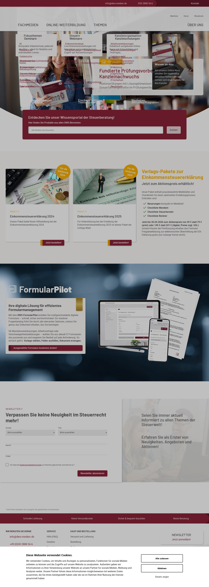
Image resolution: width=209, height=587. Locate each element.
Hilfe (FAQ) (52, 536)
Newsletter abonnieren (92, 473)
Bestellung (75, 541)
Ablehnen (161, 568)
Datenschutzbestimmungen (31, 465)
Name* (8, 445)
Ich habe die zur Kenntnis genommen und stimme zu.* (42, 465)
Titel (59, 428)
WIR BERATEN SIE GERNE (18, 531)
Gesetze (51, 541)
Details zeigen (162, 576)
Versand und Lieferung (82, 536)
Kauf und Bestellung (83, 531)
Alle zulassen (162, 558)
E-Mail (8, 456)
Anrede (8, 428)
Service (51, 531)
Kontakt (195, 3)
